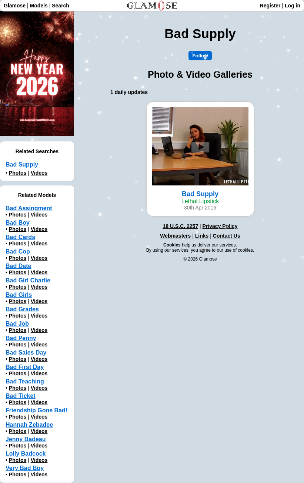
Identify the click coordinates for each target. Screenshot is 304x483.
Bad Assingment (29, 208)
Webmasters (175, 236)
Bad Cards (20, 237)
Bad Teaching (25, 381)
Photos (17, 173)
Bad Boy (18, 222)
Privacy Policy (220, 226)
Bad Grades (22, 309)
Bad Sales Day (26, 352)
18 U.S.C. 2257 (180, 226)
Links (202, 236)
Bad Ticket (21, 396)
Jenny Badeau (26, 439)
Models (39, 6)
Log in (292, 6)
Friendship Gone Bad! (36, 410)
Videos (39, 173)
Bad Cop (18, 251)
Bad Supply (22, 164)
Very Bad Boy (25, 468)
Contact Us (226, 236)
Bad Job (17, 324)
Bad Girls (19, 295)
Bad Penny (21, 338)
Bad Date (18, 266)
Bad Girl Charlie (28, 280)
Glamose (15, 6)
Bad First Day (25, 367)
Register (270, 6)
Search (60, 6)
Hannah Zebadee (29, 425)
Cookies (172, 245)
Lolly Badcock (26, 453)
